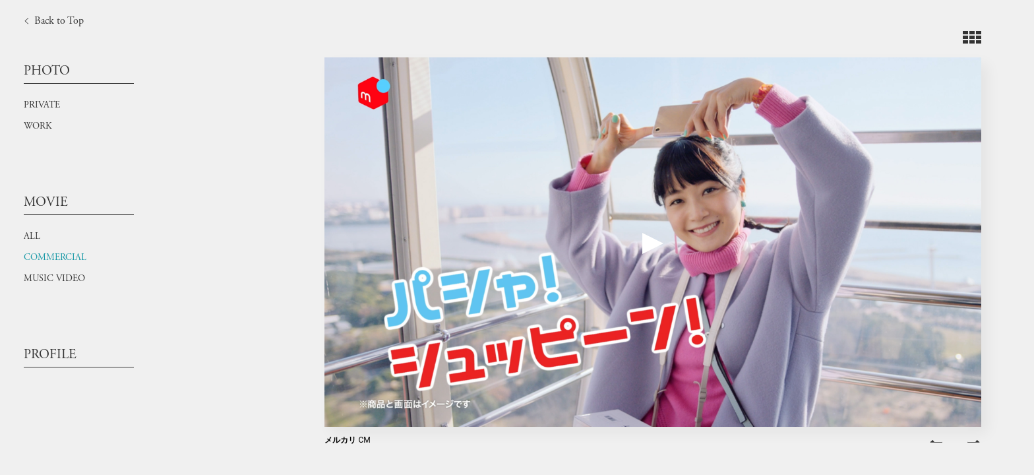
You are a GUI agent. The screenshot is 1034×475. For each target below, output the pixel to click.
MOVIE (46, 202)
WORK (37, 126)
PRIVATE (42, 105)
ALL (32, 236)
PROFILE (50, 355)
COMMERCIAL (55, 257)
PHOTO (47, 71)
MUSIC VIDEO (54, 278)
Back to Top (51, 21)
